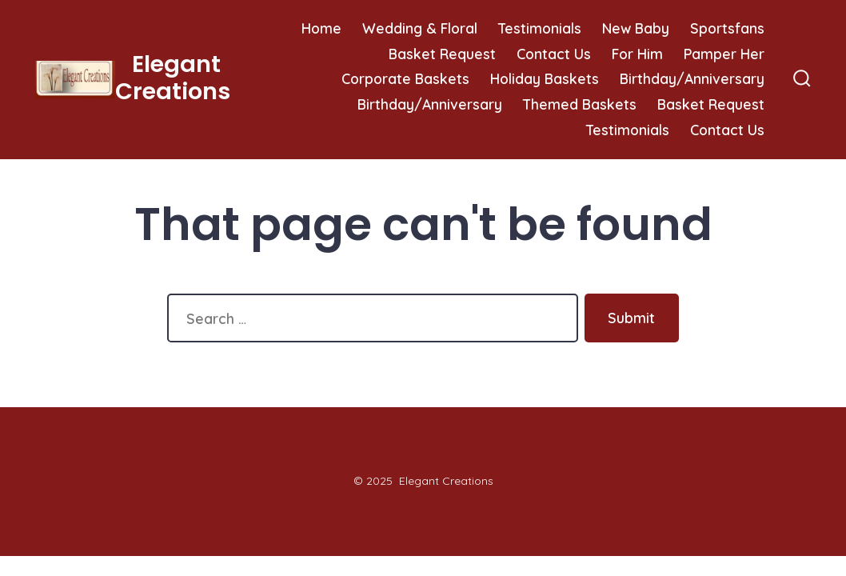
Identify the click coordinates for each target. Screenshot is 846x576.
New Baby (635, 28)
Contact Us (554, 53)
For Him (637, 53)
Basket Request (442, 53)
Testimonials (539, 28)
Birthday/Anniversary (692, 78)
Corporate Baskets (405, 78)
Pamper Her (724, 53)
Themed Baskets (579, 104)
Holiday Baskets (544, 78)
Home (321, 28)
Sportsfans (727, 28)
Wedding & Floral (419, 28)
